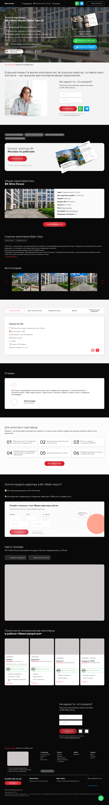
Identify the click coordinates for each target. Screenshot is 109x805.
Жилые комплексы (62, 759)
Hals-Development (72, 211)
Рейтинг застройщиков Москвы (15, 138)
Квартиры (60, 756)
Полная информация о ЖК (54, 224)
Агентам (38, 51)
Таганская (56, 3)
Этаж (27, 514)
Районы (59, 754)
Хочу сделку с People (55, 463)
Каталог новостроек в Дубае (14, 134)
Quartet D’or (60, 661)
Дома (92, 754)
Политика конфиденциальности (13, 790)
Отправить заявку (68, 108)
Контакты (43, 756)
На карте (29, 51)
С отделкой (46, 514)
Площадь (12, 514)
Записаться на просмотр (39, 557)
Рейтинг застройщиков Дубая (54, 134)
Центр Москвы (9, 656)
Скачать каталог (17, 158)
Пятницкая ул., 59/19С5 (88, 661)
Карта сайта (43, 759)
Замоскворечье (27, 3)
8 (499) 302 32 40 (13, 779)
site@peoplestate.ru (93, 785)
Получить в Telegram (85, 47)
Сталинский (92, 658)
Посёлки (92, 756)
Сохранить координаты (15, 557)
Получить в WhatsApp (85, 41)
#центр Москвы (10, 240)
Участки (92, 758)
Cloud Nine (9, 659)
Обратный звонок (95, 3)
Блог (41, 758)
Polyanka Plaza (35, 659)
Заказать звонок (13, 783)
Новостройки (61, 758)
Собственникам (45, 754)
